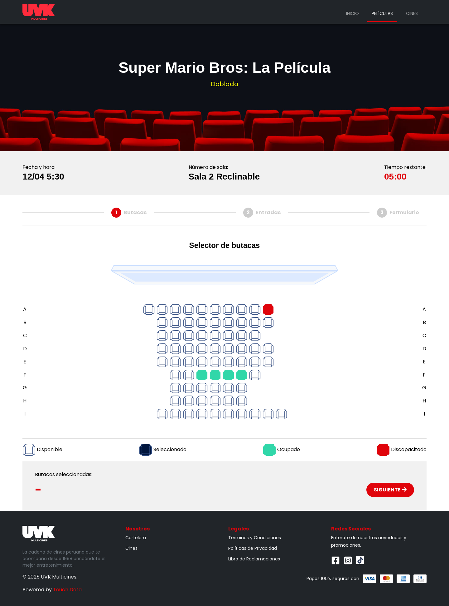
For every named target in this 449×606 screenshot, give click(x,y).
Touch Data (67, 589)
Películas (382, 13)
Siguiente (390, 489)
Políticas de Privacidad (252, 548)
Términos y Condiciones (254, 538)
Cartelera (135, 538)
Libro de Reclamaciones (254, 559)
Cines (412, 13)
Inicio (352, 13)
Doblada (225, 84)
